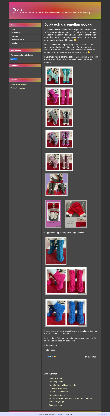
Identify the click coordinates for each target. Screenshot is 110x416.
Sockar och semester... (59, 388)
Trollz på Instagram (18, 88)
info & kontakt (104, 414)
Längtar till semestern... (59, 392)
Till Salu (15, 36)
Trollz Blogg (16, 33)
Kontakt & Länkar (18, 40)
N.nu (58, 414)
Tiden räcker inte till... (58, 395)
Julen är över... (55, 405)
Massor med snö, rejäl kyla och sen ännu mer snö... (72, 398)
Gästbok (15, 43)
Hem (13, 29)
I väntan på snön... (57, 382)
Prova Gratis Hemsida (19, 84)
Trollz (17, 10)
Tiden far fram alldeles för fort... (62, 385)
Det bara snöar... (56, 378)
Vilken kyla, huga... (57, 402)
